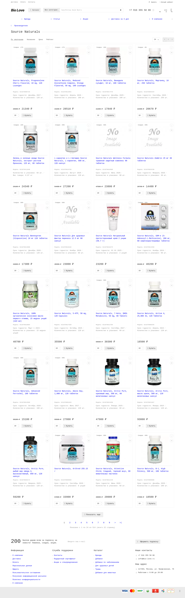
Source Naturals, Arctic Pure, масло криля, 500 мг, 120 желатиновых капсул (153, 393)
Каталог (34, 10)
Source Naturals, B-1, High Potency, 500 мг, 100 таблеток (153, 470)
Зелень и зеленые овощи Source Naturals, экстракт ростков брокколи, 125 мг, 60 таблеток (28, 160)
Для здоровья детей (104, 566)
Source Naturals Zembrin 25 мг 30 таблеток (154, 159)
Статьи (55, 19)
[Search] (91, 10)
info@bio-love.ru (146, 559)
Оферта (15, 569)
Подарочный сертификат (65, 559)
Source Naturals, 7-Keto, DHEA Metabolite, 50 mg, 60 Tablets (111, 314)
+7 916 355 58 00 (146, 555)
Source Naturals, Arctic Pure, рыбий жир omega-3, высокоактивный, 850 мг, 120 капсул (28, 472)
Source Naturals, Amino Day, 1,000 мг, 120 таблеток (69, 392)
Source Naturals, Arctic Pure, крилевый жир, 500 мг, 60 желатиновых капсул (111, 393)
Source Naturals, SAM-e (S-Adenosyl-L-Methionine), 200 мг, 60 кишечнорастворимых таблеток (154, 238)
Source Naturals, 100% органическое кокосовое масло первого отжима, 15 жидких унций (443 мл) (29, 317)
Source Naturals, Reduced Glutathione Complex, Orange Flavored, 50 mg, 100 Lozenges (70, 83)
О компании (155, 19)
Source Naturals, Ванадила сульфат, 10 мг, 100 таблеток (111, 82)
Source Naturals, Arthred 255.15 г (71, 470)
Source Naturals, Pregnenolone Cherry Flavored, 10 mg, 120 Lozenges (28, 83)
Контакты (31, 2)
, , (156, 569)
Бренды (25, 19)
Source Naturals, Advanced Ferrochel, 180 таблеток (26, 392)
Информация (17, 550)
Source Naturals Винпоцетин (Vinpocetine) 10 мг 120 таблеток (30, 237)
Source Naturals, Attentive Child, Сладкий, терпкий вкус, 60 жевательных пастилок (113, 471)
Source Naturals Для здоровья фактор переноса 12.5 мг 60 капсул (69, 238)
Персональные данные (22, 566)
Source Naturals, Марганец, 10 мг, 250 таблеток (153, 82)
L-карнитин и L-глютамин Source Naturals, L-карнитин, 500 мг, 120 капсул (70, 160)
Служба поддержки (62, 550)
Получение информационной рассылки (29, 576)
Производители (21, 26)
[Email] (100, 541)
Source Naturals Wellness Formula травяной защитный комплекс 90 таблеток (113, 160)
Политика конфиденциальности (26, 580)
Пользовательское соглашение (26, 573)
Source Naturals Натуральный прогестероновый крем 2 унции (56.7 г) (111, 238)
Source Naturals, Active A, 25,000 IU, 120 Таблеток (151, 314)
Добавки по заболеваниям (107, 562)
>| (121, 523)
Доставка (14, 2)
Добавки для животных (105, 573)
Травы (97, 569)
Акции (84, 19)
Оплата (23, 2)
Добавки (99, 559)
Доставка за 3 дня (118, 19)
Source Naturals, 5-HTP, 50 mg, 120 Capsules (70, 314)
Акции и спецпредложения (66, 562)
